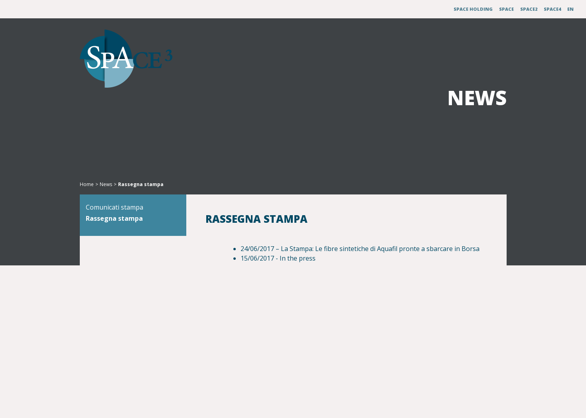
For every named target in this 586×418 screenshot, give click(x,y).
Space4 (552, 9)
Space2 (528, 9)
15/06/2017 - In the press (278, 258)
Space (506, 9)
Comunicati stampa (127, 220)
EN (570, 9)
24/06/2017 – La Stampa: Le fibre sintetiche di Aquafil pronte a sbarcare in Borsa (360, 248)
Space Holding (473, 9)
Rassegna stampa (127, 231)
